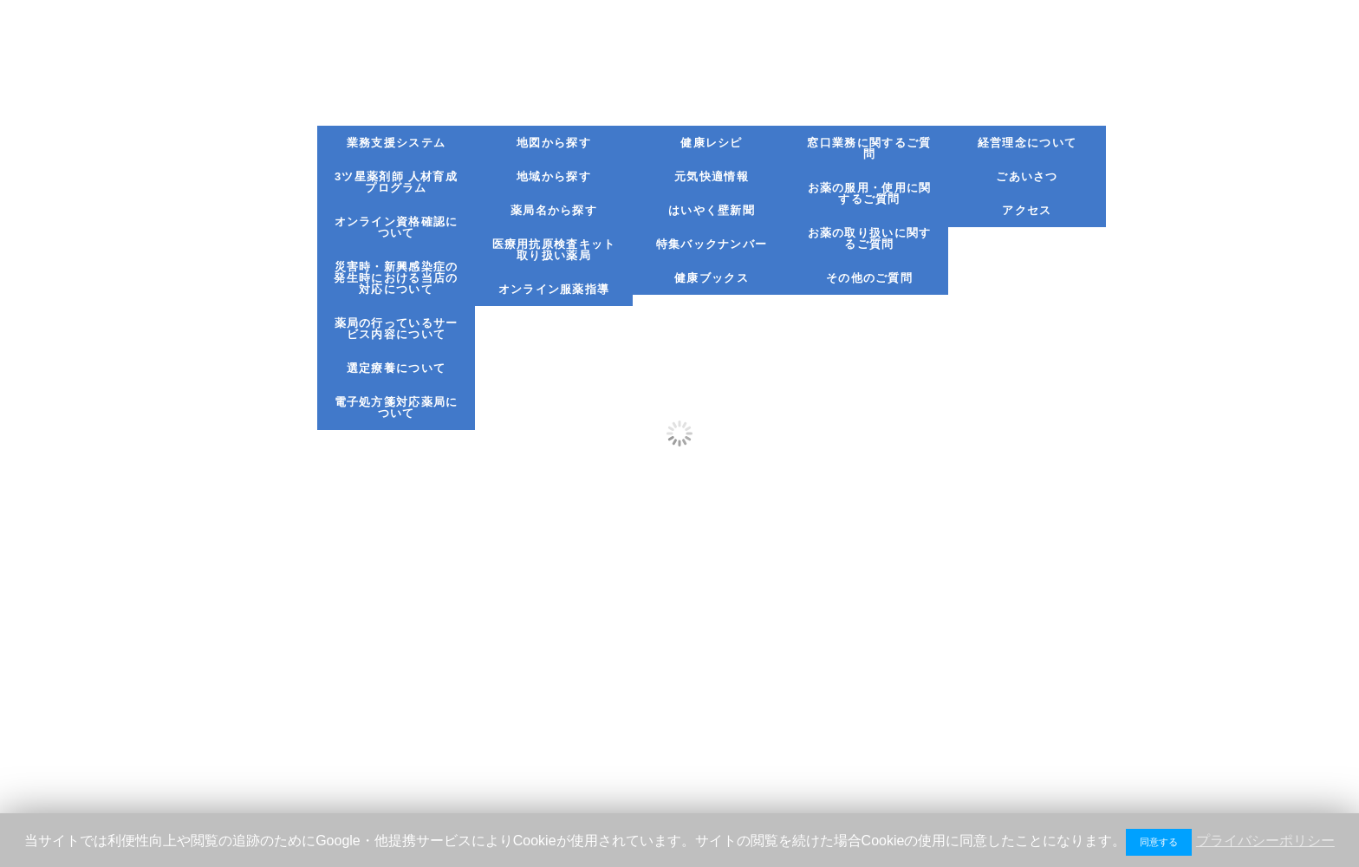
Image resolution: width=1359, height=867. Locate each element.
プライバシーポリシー (1265, 840)
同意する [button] (1159, 842)
